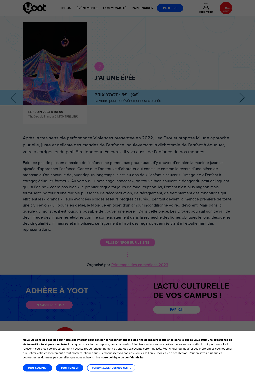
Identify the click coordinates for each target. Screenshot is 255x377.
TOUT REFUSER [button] (69, 368)
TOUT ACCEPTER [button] (37, 368)
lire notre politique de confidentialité (119, 357)
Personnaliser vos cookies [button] (110, 368)
